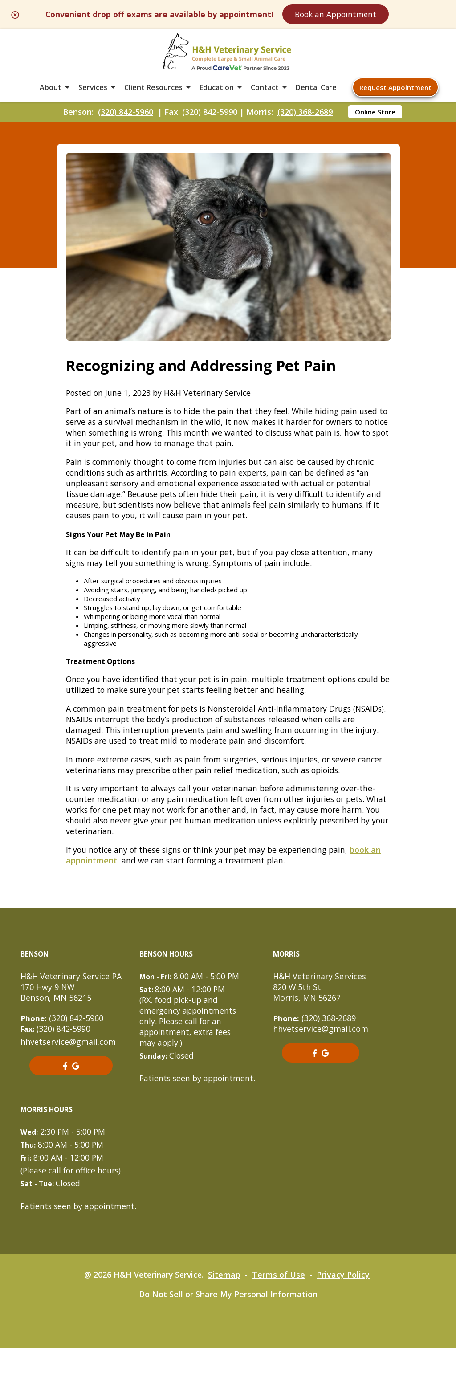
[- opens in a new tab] (64, 1099)
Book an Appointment (354, 14)
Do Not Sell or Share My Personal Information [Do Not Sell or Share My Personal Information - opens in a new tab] (228, 1338)
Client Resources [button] (153, 91)
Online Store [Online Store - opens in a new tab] (375, 116)
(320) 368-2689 (305, 116)
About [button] (50, 91)
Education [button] (217, 91)
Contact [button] (265, 91)
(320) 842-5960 (125, 116)
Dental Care (316, 91)
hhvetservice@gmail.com (68, 1075)
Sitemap (226, 1319)
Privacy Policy (345, 1319)
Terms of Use (280, 1319)
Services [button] (92, 91)
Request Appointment (395, 90)
